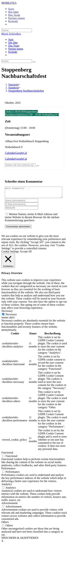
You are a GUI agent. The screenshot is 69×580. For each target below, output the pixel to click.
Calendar (10, 152)
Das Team (13, 45)
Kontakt (12, 51)
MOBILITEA (9, 2)
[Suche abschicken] (34, 61)
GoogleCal (21, 152)
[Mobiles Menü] (11, 33)
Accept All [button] (26, 253)
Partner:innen (15, 48)
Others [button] (5, 524)
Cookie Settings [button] (10, 253)
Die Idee (13, 42)
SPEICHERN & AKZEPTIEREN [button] (19, 539)
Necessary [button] (7, 312)
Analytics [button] (6, 486)
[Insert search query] (16, 61)
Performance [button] (8, 470)
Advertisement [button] (9, 505)
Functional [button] (7, 454)
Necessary (11, 316)
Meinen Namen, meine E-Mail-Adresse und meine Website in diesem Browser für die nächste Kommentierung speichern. (32, 219)
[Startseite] (13, 84)
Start (10, 39)
